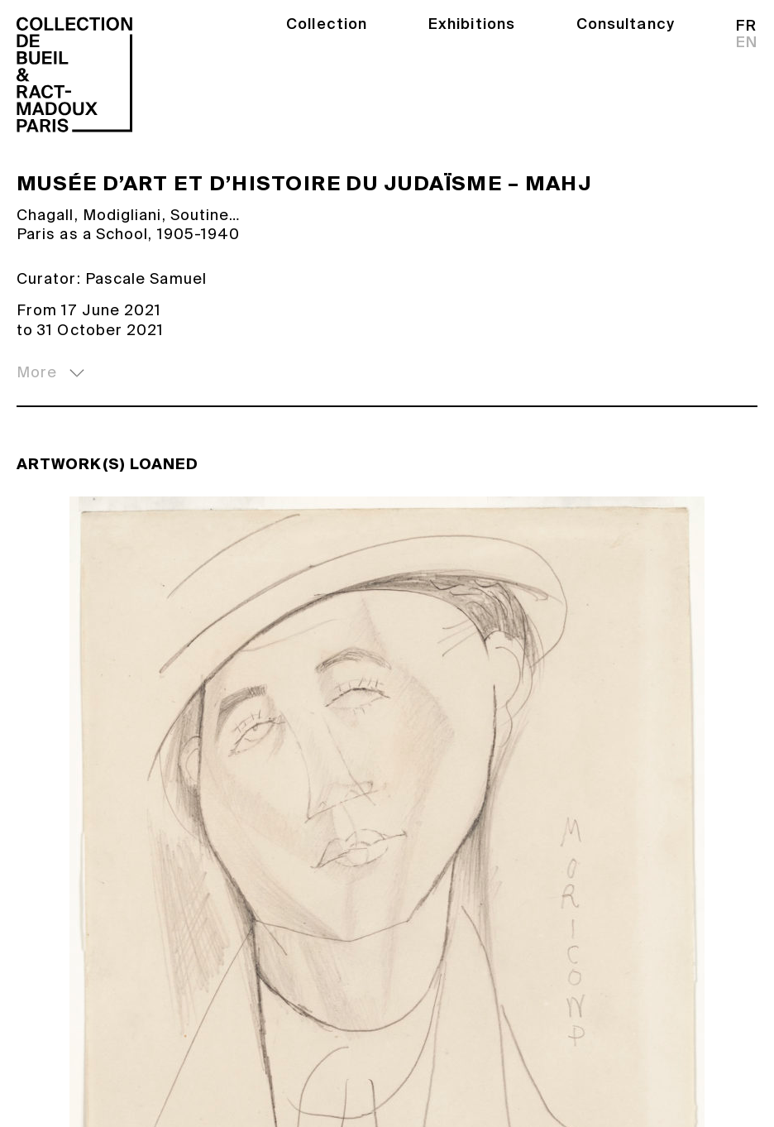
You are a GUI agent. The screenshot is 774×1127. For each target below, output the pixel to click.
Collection (326, 24)
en (746, 42)
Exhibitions (471, 24)
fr (746, 25)
